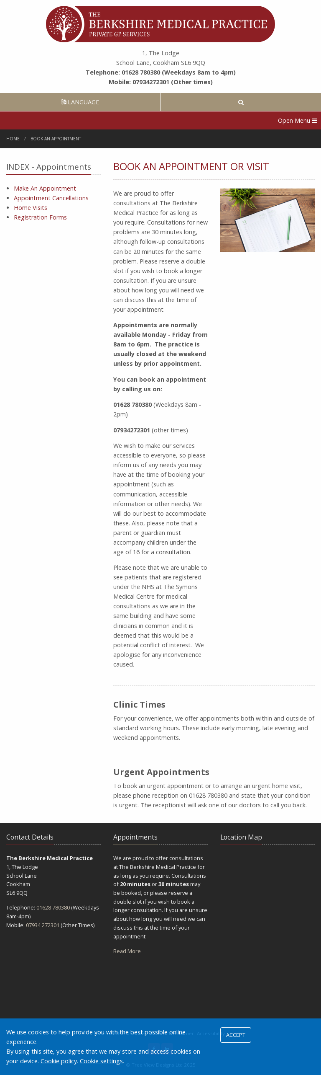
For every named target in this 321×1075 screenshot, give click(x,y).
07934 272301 (42, 925)
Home (13, 139)
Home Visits (30, 208)
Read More (127, 951)
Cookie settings (101, 1061)
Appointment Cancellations (51, 198)
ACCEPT (235, 1035)
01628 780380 (53, 907)
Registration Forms (40, 217)
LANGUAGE (80, 102)
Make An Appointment (45, 188)
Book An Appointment (56, 139)
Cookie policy (59, 1061)
